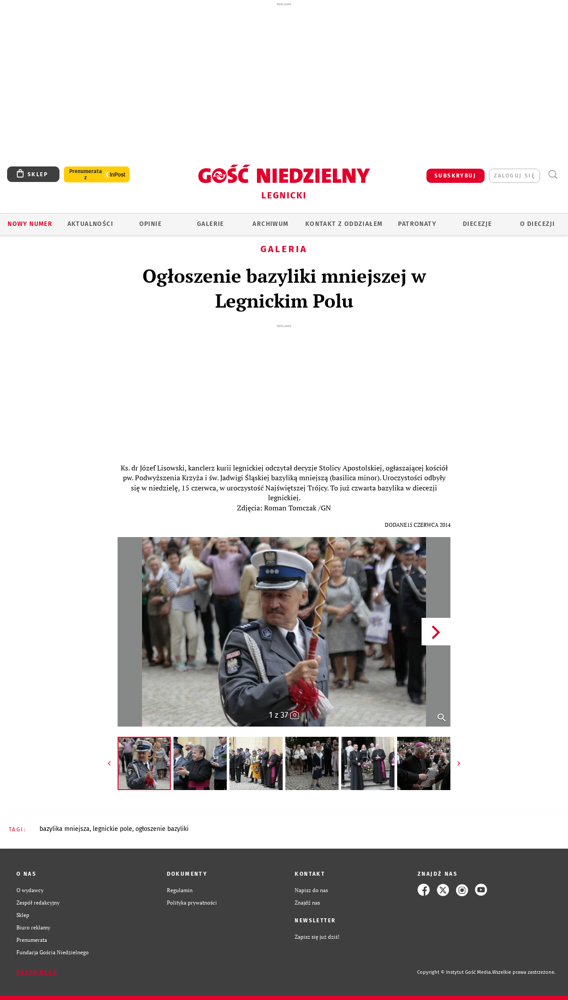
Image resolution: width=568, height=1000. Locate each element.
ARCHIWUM (270, 224)
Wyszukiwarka (552, 174)
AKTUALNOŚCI (90, 224)
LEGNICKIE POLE (112, 829)
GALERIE (210, 224)
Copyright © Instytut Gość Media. (454, 972)
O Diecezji (537, 224)
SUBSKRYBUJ (455, 176)
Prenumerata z (85, 174)
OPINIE (150, 224)
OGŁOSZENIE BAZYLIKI (162, 829)
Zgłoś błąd (36, 972)
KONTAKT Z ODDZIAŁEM (344, 224)
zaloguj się (514, 176)
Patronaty (417, 224)
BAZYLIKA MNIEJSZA (64, 829)
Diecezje (477, 224)
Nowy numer (30, 224)
